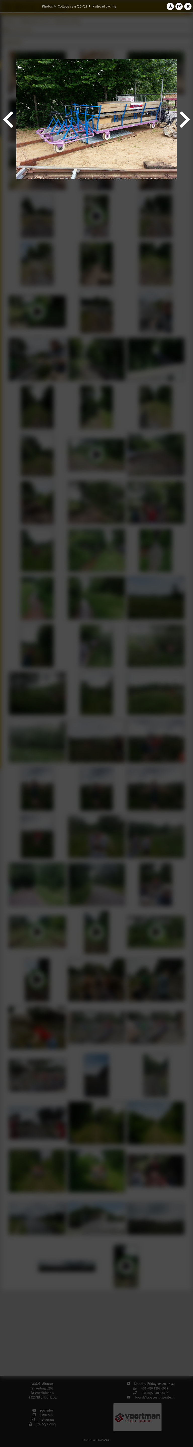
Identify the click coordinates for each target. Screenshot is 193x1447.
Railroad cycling (104, 6)
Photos (47, 6)
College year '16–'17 (72, 6)
